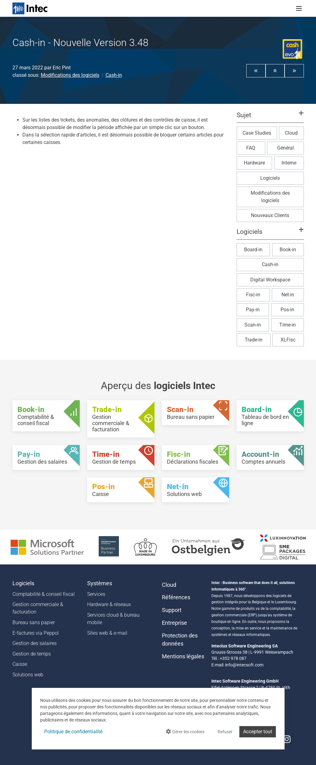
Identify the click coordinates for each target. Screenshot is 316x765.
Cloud (291, 133)
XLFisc (288, 340)
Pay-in (253, 310)
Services (96, 594)
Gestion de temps (31, 654)
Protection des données (180, 640)
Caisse (19, 664)
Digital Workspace (270, 280)
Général (285, 148)
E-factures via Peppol (35, 633)
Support (172, 610)
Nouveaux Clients (270, 215)
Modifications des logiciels (70, 75)
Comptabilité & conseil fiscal (43, 594)
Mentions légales (183, 656)
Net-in (287, 295)
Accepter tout (257, 732)
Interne (288, 163)
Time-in (287, 325)
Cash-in (114, 75)
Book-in (288, 250)
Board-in (253, 250)
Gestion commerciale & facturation (37, 608)
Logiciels (270, 178)
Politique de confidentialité (73, 732)
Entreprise (174, 623)
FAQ (250, 148)
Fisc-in (253, 295)
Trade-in (253, 340)
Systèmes (99, 583)
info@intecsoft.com (244, 664)
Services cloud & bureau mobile (113, 618)
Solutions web (27, 675)
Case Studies (257, 133)
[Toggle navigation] (299, 8)
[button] (256, 70)
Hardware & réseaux (109, 604)
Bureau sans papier (33, 622)
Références (176, 597)
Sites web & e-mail (107, 633)
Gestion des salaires (34, 643)
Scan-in (252, 325)
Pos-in (287, 310)
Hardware (254, 163)
